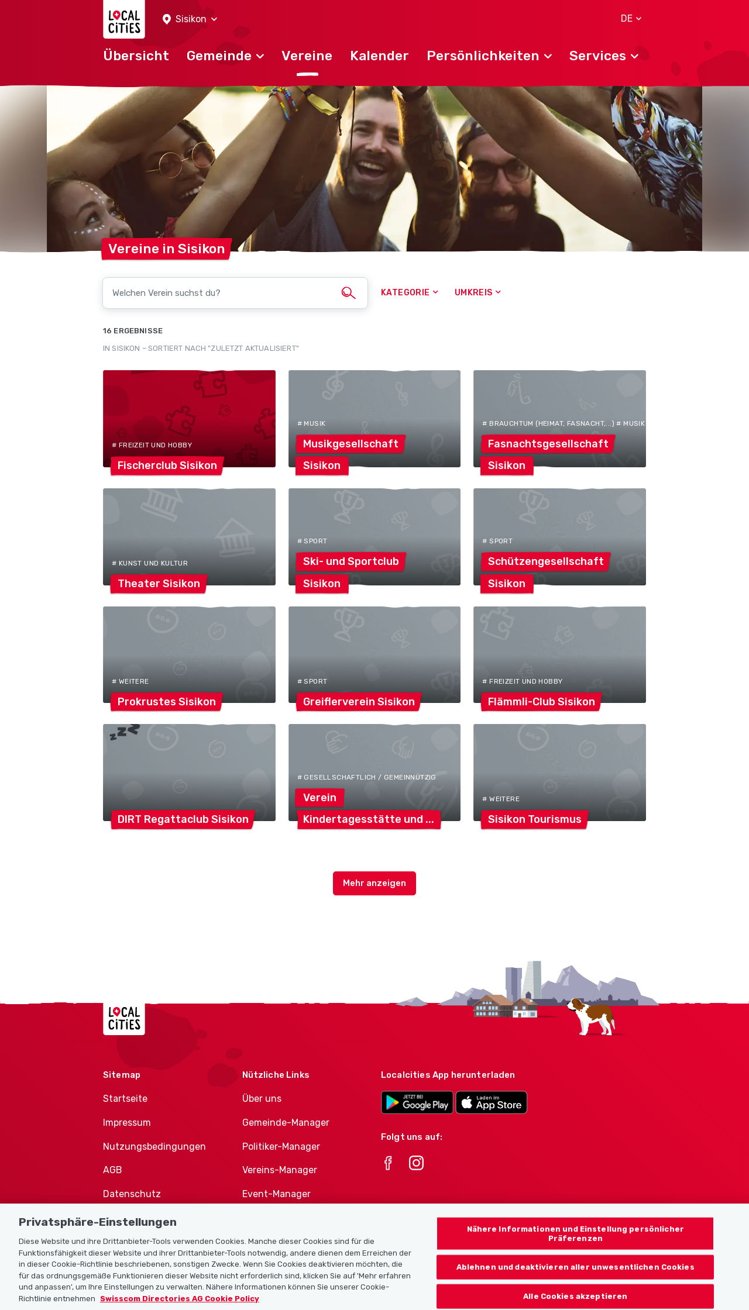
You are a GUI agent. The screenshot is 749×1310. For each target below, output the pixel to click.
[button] (190, 19)
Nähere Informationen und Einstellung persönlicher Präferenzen (575, 1248)
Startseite (125, 1098)
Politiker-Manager (281, 1146)
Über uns (261, 1098)
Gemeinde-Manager (285, 1122)
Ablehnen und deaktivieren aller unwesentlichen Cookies (575, 1281)
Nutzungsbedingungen (154, 1146)
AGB (112, 1169)
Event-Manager (276, 1193)
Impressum (127, 1122)
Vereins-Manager (279, 1169)
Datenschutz (132, 1193)
